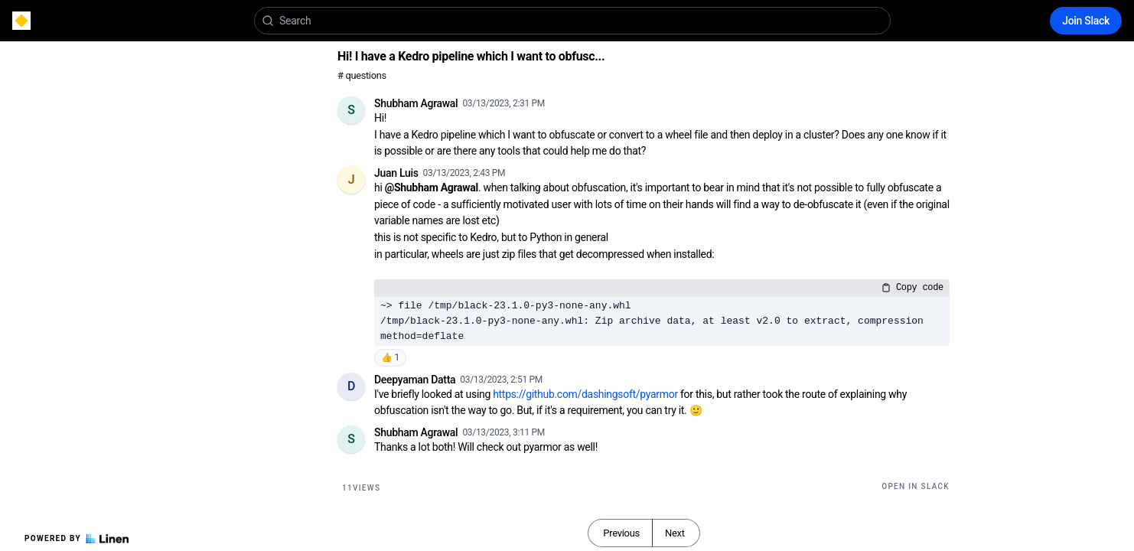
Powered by (76, 538)
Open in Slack (915, 486)
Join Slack (1086, 21)
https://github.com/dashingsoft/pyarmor (585, 394)
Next (675, 533)
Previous (621, 533)
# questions (361, 75)
